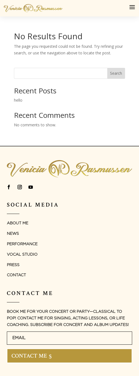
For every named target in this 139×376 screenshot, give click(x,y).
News (13, 234)
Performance (22, 244)
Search (116, 73)
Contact (16, 275)
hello (18, 100)
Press (13, 265)
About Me (17, 223)
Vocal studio (22, 255)
